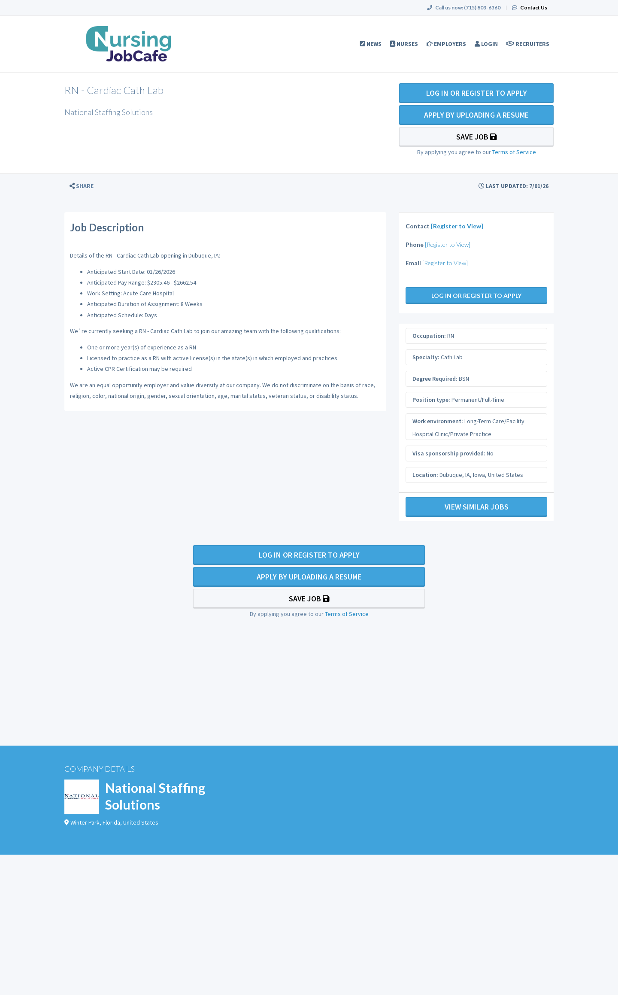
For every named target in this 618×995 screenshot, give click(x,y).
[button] (81, 186)
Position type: (431, 399)
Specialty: (425, 357)
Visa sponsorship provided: (448, 453)
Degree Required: (434, 378)
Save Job (476, 137)
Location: (425, 475)
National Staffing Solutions (155, 796)
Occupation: (429, 336)
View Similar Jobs (477, 507)
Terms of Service (514, 152)
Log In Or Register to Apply (476, 93)
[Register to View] (457, 226)
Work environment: (437, 421)
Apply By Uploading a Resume (476, 115)
